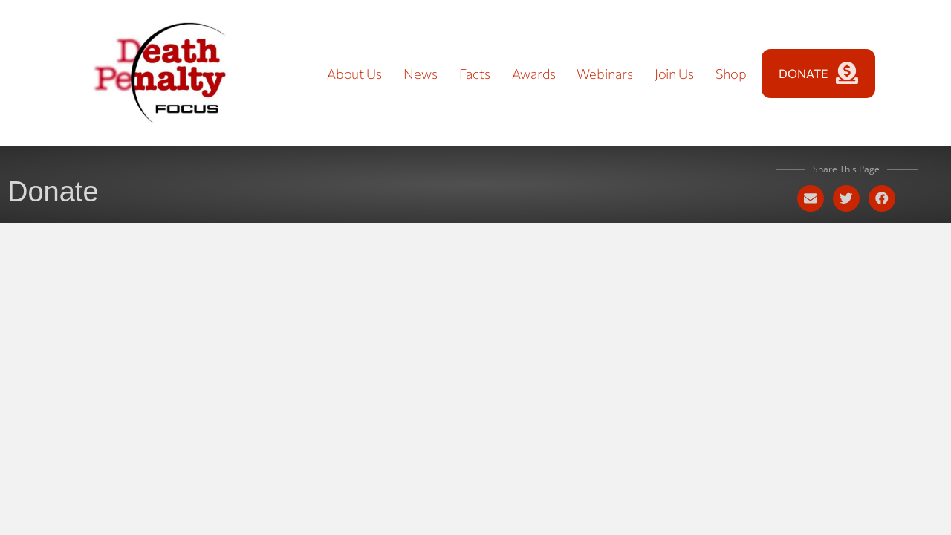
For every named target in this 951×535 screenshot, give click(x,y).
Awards (533, 73)
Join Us (674, 73)
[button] (810, 198)
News (420, 73)
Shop (731, 73)
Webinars (604, 73)
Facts (475, 73)
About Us (354, 73)
